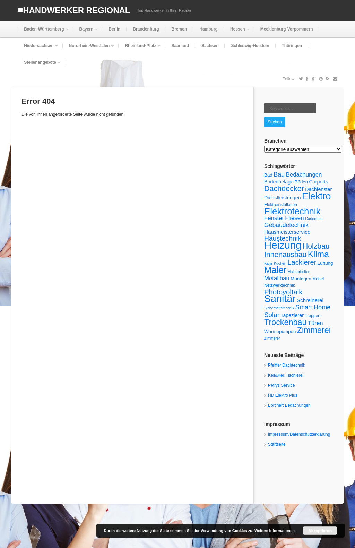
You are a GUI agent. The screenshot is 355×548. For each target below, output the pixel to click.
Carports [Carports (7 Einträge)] (318, 182)
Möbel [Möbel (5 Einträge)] (318, 278)
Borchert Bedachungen (289, 405)
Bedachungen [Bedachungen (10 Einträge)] (304, 174)
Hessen (237, 32)
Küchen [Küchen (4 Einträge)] (280, 263)
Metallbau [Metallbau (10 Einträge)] (276, 278)
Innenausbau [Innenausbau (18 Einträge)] (285, 254)
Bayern (85, 32)
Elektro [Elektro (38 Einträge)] (316, 196)
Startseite (277, 444)
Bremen (179, 29)
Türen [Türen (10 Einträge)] (315, 323)
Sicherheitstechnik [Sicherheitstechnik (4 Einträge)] (279, 308)
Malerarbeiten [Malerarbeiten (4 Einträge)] (299, 271)
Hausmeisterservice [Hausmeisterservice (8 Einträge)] (287, 232)
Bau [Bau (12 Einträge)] (279, 174)
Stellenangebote (39, 65)
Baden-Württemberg (43, 32)
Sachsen (209, 45)
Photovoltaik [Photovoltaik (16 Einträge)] (283, 292)
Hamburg (208, 29)
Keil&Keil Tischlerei (285, 375)
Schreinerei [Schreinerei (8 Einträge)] (310, 300)
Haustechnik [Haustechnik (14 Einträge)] (282, 238)
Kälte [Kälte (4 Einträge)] (268, 263)
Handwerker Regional (76, 10)
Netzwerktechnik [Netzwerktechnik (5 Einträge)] (279, 285)
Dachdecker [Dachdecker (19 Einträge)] (284, 189)
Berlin (114, 29)
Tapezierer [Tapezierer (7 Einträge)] (292, 315)
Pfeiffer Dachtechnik (286, 365)
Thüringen (292, 45)
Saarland (180, 45)
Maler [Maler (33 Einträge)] (275, 270)
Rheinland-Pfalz (140, 48)
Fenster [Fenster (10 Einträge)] (274, 218)
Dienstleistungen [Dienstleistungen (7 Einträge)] (282, 197)
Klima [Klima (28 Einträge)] (318, 254)
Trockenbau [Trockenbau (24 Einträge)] (285, 322)
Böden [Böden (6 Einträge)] (301, 182)
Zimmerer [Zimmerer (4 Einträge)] (272, 338)
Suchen (275, 122)
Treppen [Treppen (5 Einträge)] (312, 315)
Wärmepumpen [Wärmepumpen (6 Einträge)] (280, 331)
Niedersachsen (38, 48)
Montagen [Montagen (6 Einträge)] (301, 278)
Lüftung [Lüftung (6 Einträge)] (325, 263)
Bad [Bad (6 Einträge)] (268, 175)
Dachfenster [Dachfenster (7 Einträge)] (318, 189)
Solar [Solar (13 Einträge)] (271, 314)
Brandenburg (146, 29)
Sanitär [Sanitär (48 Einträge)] (280, 298)
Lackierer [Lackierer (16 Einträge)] (301, 262)
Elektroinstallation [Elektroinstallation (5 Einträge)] (280, 204)
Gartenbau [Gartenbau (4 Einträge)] (313, 218)
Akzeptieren (320, 530)
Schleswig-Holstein (250, 45)
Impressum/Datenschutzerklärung (299, 434)
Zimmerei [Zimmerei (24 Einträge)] (314, 330)
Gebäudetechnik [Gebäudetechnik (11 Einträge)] (286, 225)
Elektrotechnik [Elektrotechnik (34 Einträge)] (292, 211)
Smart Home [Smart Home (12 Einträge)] (312, 307)
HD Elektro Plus (282, 395)
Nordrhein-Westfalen (89, 48)
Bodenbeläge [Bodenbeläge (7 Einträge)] (278, 182)
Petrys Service (281, 385)
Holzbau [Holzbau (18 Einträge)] (316, 246)
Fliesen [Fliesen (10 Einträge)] (294, 218)
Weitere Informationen (274, 531)
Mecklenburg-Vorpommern (286, 29)
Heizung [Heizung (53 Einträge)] (283, 245)
